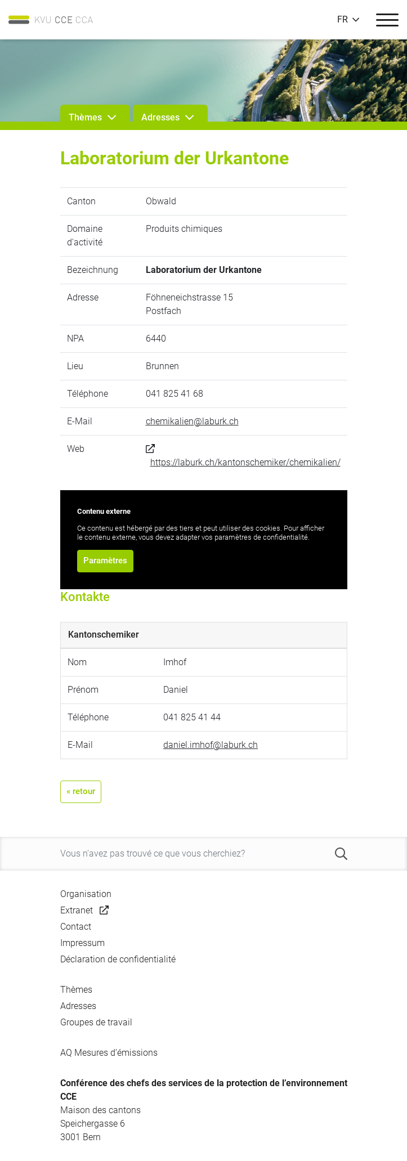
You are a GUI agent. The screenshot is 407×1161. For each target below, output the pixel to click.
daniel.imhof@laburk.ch (210, 744)
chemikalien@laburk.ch (192, 421)
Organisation (85, 894)
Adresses (78, 1006)
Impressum (82, 943)
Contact (75, 926)
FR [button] (342, 19)
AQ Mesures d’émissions (109, 1052)
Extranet (76, 910)
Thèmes (76, 989)
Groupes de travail (96, 1022)
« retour (80, 791)
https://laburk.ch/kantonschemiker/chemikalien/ (245, 462)
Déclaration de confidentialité (118, 959)
